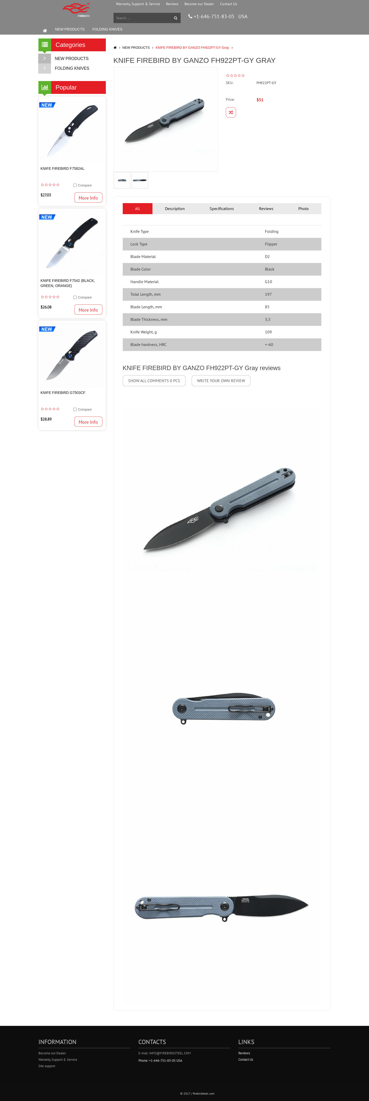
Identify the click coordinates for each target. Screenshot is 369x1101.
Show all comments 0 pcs (154, 380)
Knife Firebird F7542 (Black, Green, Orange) (67, 283)
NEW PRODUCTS (70, 29)
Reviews (172, 4)
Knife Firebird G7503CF (62, 393)
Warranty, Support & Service (138, 4)
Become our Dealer (199, 4)
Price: (230, 99)
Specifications (222, 208)
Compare (84, 185)
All (137, 208)
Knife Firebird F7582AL (62, 168)
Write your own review (221, 380)
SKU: (229, 83)
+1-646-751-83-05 (213, 16)
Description (175, 208)
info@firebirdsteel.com (170, 1053)
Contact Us (228, 4)
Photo (303, 208)
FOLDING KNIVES (107, 29)
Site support (46, 1066)
